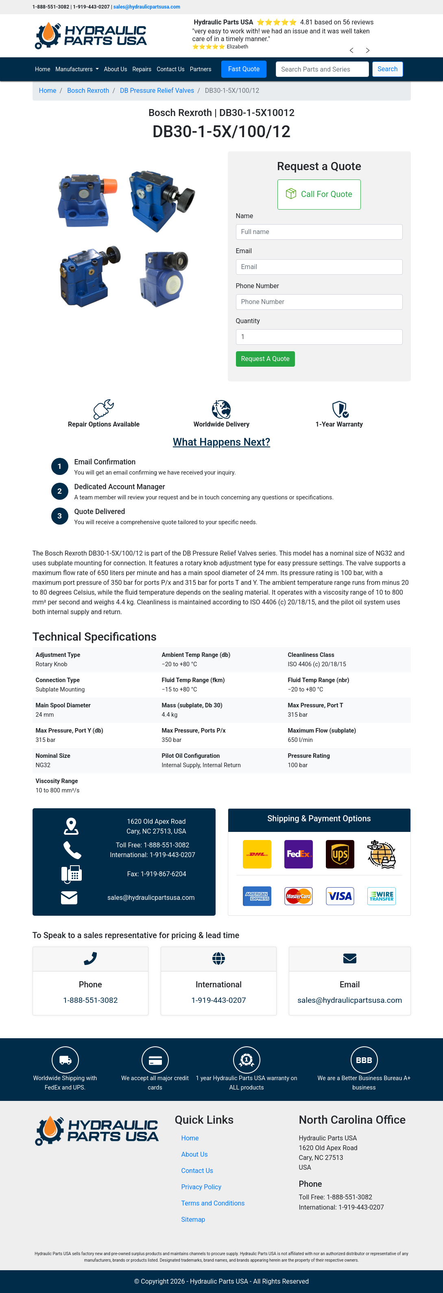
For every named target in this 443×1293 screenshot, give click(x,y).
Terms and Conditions (213, 1203)
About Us (115, 69)
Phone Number (257, 286)
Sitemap (193, 1219)
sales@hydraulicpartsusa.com (146, 7)
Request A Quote (265, 359)
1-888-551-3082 (166, 845)
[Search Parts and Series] (322, 69)
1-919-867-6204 (163, 874)
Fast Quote (244, 69)
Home (44, 68)
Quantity (248, 321)
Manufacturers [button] (74, 69)
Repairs (141, 69)
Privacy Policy (201, 1187)
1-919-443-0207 (172, 855)
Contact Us (171, 69)
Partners (201, 69)
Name (244, 216)
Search (387, 69)
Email (244, 251)
